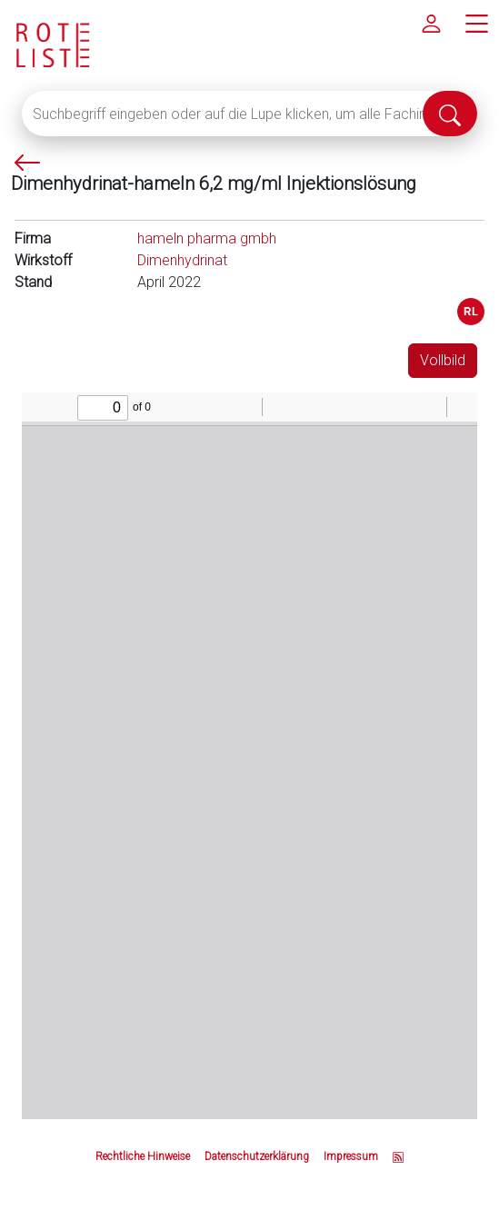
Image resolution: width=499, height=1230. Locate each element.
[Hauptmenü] (476, 22)
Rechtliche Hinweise (142, 1156)
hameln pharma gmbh (206, 238)
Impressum (351, 1156)
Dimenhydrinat (182, 260)
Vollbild (442, 360)
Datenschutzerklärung (257, 1156)
